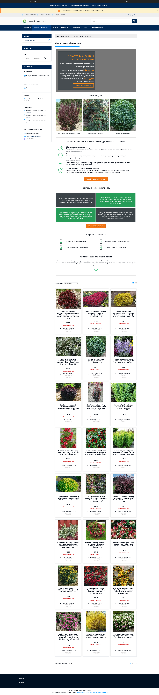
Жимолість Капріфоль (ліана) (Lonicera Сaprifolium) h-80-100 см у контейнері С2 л (123, 544)
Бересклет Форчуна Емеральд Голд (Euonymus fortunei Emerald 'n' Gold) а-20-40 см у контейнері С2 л (123, 314)
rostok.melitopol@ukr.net (33, 136)
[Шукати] (134, 21)
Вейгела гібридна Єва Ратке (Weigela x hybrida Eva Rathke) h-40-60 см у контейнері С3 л (95, 545)
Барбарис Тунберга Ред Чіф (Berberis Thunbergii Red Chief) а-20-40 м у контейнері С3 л (123, 499)
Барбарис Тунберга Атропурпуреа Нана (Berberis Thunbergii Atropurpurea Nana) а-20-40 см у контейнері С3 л (68, 315)
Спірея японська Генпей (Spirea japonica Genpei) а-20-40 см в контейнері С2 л (123, 635)
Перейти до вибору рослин (96, 179)
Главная (27, 28)
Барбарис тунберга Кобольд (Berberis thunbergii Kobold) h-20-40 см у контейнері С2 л (68, 498)
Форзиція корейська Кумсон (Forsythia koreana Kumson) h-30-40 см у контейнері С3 (95, 635)
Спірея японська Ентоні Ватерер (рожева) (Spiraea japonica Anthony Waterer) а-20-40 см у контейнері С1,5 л (68, 637)
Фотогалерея (97, 28)
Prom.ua (89, 690)
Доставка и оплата (80, 28)
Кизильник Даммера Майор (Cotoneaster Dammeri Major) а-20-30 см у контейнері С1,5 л (95, 453)
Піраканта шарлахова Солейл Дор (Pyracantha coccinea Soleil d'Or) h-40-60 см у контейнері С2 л (123, 591)
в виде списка (136, 283)
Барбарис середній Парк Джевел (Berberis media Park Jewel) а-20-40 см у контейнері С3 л (96, 499)
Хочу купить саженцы (96, 226)
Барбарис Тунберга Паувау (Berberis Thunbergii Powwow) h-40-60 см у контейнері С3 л (124, 407)
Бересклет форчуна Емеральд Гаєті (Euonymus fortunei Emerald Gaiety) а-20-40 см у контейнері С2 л (68, 361)
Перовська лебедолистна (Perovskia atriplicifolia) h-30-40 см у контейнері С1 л (123, 360)
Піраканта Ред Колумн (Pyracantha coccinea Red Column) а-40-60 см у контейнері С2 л (95, 591)
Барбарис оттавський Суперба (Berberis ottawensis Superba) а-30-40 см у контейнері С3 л (68, 407)
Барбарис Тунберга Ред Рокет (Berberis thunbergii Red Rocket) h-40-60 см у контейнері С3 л (96, 407)
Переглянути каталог (83, 85)
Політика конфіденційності (100, 692)
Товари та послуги (65, 36)
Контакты (65, 28)
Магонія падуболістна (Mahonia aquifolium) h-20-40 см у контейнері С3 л (68, 590)
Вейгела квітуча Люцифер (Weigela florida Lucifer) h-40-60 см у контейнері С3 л (68, 452)
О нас (55, 28)
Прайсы (21, 682)
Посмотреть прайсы (99, 5)
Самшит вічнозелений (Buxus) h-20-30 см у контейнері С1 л (96, 360)
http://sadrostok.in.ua (32, 133)
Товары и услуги (41, 28)
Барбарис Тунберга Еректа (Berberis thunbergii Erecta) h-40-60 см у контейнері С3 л (123, 452)
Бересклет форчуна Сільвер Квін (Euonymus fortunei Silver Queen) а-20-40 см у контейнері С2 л (68, 545)
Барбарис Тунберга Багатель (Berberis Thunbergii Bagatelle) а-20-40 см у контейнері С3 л (96, 314)
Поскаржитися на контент (84, 692)
